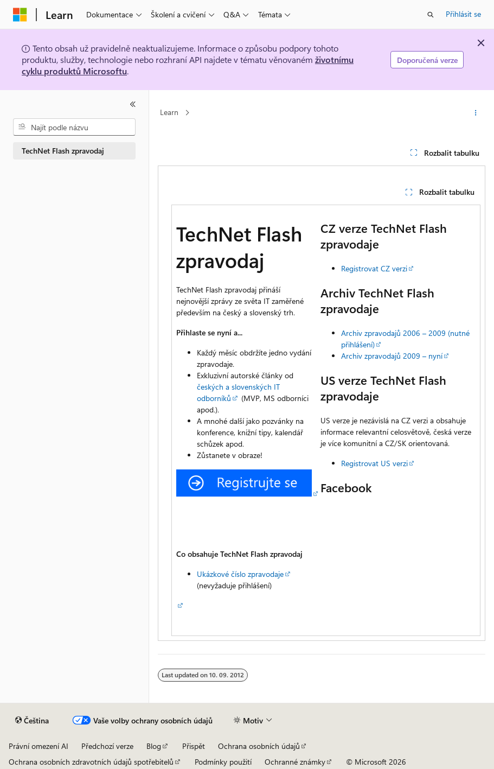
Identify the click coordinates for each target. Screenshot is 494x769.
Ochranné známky (295, 762)
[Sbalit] (132, 104)
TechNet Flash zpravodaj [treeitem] (63, 150)
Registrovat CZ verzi (374, 268)
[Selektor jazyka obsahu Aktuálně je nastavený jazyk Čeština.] (32, 720)
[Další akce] (475, 113)
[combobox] (74, 127)
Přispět (193, 746)
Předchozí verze (107, 746)
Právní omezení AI (38, 746)
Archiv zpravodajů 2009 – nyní (391, 356)
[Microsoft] (20, 15)
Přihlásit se (463, 14)
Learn (169, 112)
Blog (153, 746)
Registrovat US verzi (374, 463)
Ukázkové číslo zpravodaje (240, 574)
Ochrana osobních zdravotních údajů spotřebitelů (91, 762)
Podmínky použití (223, 762)
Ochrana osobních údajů (259, 746)
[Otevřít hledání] (430, 14)
